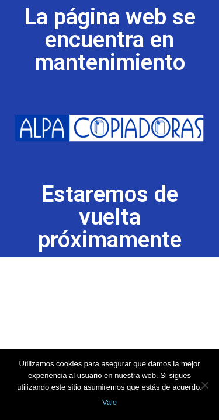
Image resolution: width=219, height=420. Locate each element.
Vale (109, 402)
